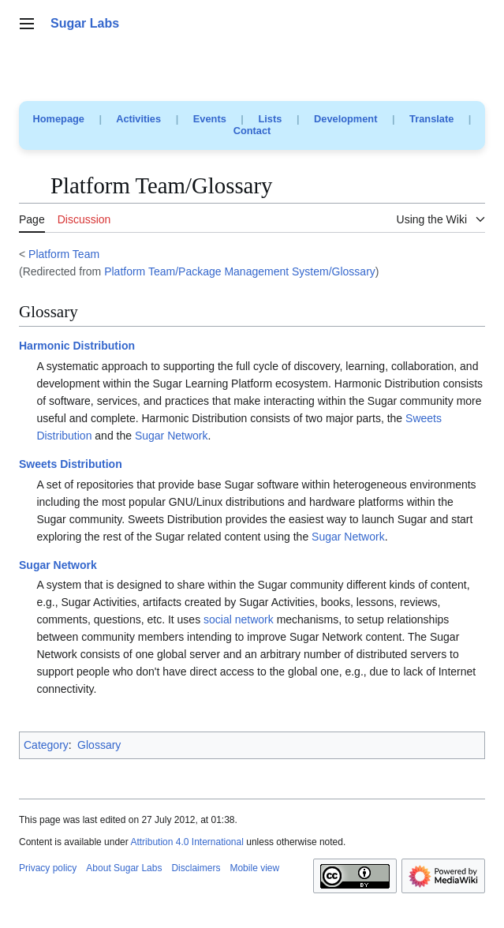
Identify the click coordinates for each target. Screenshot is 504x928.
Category (46, 745)
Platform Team (63, 254)
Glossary (99, 745)
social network (238, 619)
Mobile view (254, 868)
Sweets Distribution (70, 464)
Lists (270, 119)
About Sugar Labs (124, 868)
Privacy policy (48, 868)
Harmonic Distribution (77, 345)
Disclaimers (195, 868)
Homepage (58, 119)
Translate (431, 119)
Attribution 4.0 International (186, 842)
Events (209, 119)
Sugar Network (171, 435)
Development (345, 119)
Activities (138, 119)
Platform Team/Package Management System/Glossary (239, 271)
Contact (252, 131)
